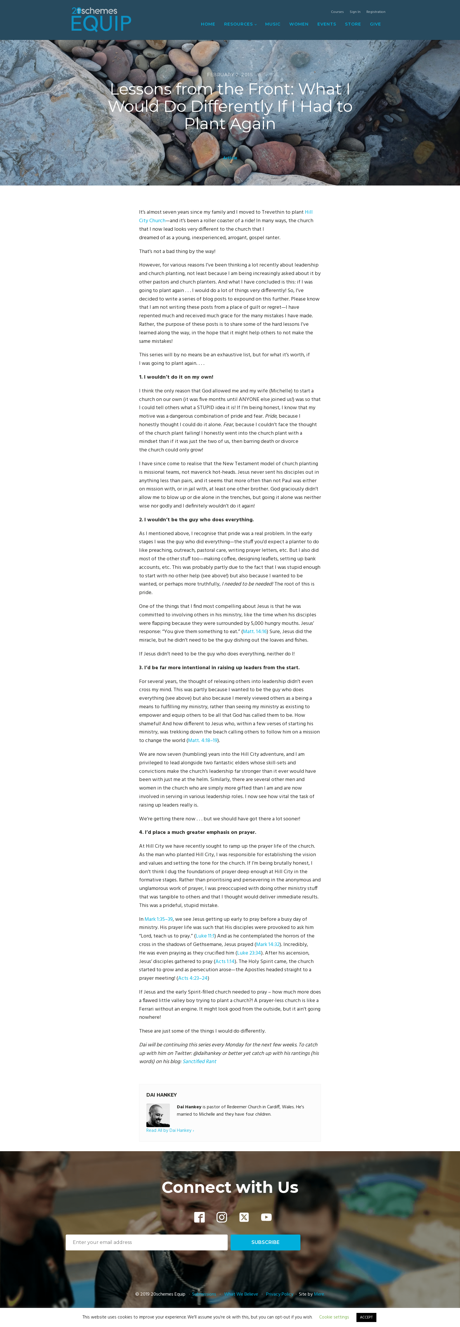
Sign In (355, 12)
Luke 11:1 (205, 936)
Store (353, 24)
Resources (238, 24)
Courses (337, 12)
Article (230, 158)
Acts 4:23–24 (193, 978)
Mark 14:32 (268, 944)
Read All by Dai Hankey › (170, 1130)
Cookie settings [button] (334, 1317)
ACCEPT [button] (366, 1317)
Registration (375, 12)
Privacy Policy (279, 1294)
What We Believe (241, 1294)
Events (326, 24)
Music (272, 24)
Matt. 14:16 (255, 632)
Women (299, 24)
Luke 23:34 (249, 953)
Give (375, 24)
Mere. (319, 1294)
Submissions (204, 1294)
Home (208, 24)
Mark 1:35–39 (159, 919)
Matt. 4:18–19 (202, 740)
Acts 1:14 (225, 961)
